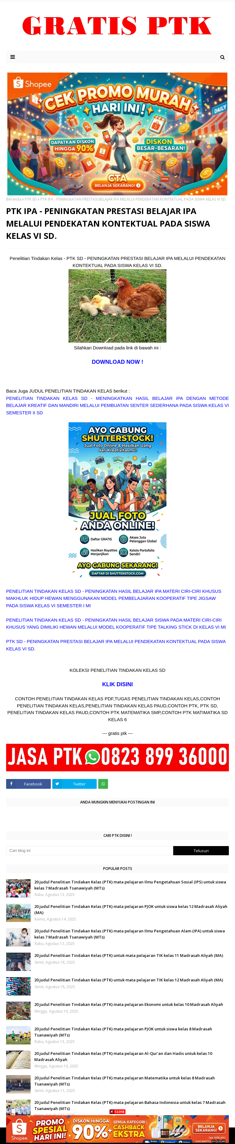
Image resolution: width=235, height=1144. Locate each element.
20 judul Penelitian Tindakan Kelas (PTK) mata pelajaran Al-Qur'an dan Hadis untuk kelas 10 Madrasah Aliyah (123, 1056)
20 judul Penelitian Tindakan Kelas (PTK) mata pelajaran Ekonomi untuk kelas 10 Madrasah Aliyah (128, 1004)
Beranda (13, 199)
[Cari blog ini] (89, 850)
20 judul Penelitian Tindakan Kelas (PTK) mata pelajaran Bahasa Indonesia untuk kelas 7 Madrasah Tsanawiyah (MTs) (130, 1105)
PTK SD (31, 199)
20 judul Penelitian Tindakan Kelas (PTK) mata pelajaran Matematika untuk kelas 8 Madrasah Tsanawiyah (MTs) (124, 1081)
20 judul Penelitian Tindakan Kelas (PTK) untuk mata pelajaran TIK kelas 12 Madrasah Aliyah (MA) (128, 980)
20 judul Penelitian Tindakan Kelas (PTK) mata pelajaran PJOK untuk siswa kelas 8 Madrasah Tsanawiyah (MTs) (123, 1032)
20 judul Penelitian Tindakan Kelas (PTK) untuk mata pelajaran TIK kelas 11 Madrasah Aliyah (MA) (128, 955)
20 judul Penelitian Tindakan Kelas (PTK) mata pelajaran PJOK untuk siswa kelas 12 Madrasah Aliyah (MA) (130, 909)
